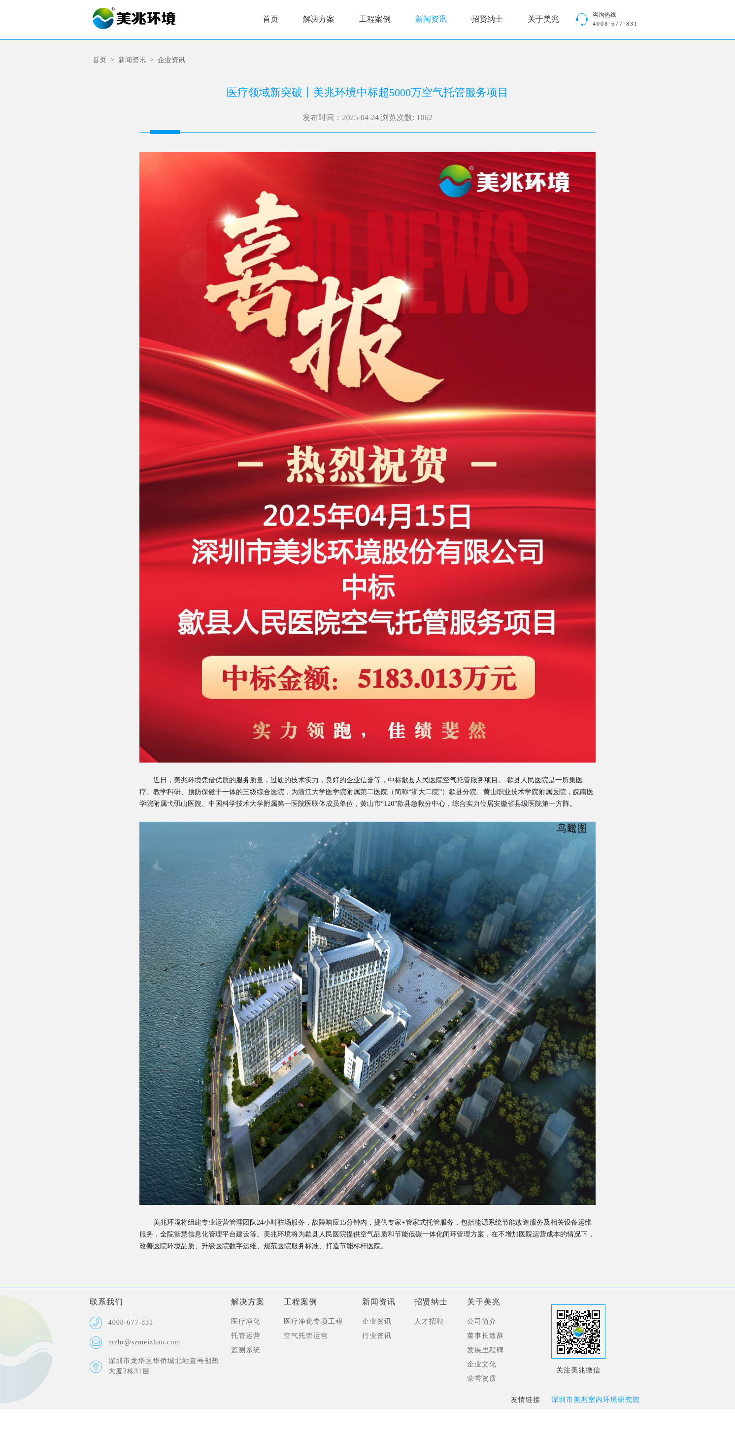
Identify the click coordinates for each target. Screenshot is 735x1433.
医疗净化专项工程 (313, 1322)
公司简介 (482, 1322)
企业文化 (482, 1364)
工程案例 (375, 19)
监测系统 (246, 1350)
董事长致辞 (485, 1336)
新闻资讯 (431, 19)
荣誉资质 (482, 1379)
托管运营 (246, 1336)
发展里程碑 (485, 1350)
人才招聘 (429, 1322)
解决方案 (318, 19)
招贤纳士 (487, 19)
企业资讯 (171, 60)
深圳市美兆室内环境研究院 (595, 1400)
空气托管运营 (306, 1336)
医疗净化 (246, 1322)
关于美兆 (543, 19)
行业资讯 (377, 1336)
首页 (270, 19)
